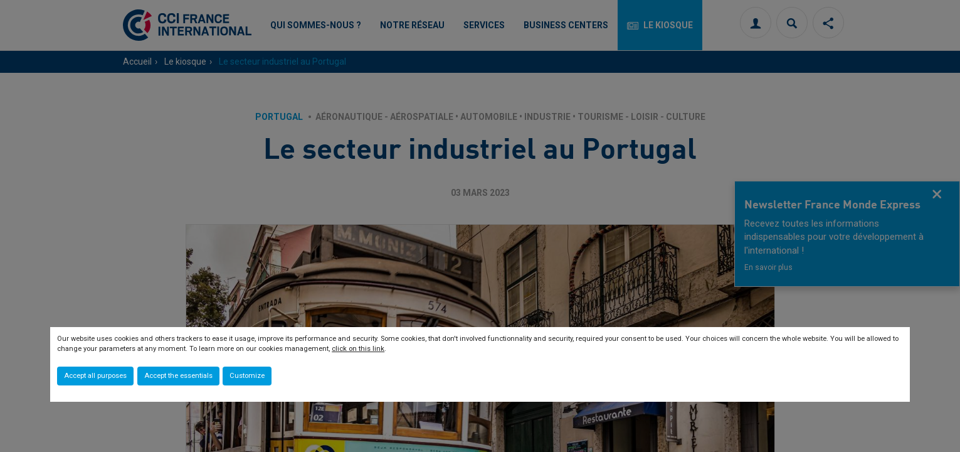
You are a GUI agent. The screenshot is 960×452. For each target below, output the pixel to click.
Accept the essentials (178, 376)
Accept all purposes (95, 376)
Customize (247, 376)
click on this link (358, 349)
